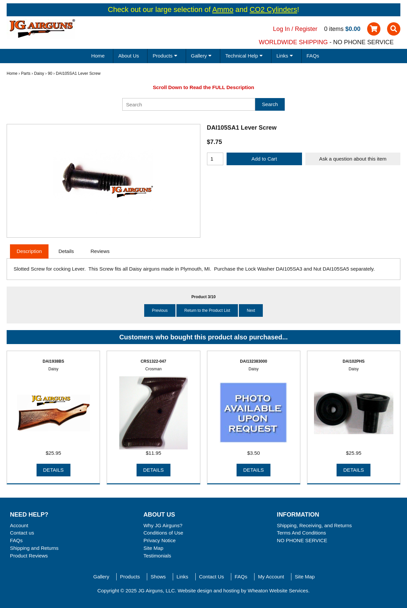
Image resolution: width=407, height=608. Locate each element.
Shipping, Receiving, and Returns (314, 525)
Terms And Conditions (301, 533)
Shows (158, 576)
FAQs (313, 56)
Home (98, 56)
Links (182, 576)
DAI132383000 (253, 361)
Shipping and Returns (34, 548)
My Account (271, 576)
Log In (281, 28)
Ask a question (353, 159)
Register (306, 28)
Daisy (39, 73)
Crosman (153, 369)
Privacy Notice (160, 540)
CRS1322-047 (153, 361)
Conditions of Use (163, 533)
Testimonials (157, 555)
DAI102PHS (353, 361)
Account (19, 525)
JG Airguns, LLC (156, 590)
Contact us (22, 533)
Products (130, 576)
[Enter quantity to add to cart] (215, 159)
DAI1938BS (53, 361)
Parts (25, 73)
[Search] (188, 104)
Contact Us (211, 576)
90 (50, 73)
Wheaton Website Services (278, 590)
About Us (128, 56)
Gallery (101, 576)
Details (53, 470)
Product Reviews (29, 555)
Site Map (153, 548)
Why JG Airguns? (163, 525)
